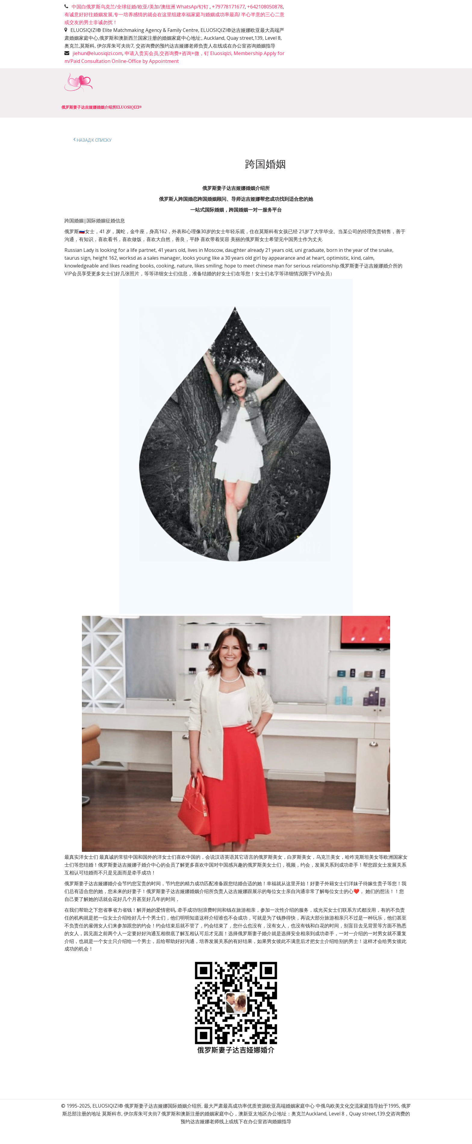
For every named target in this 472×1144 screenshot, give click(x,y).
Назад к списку (92, 139)
